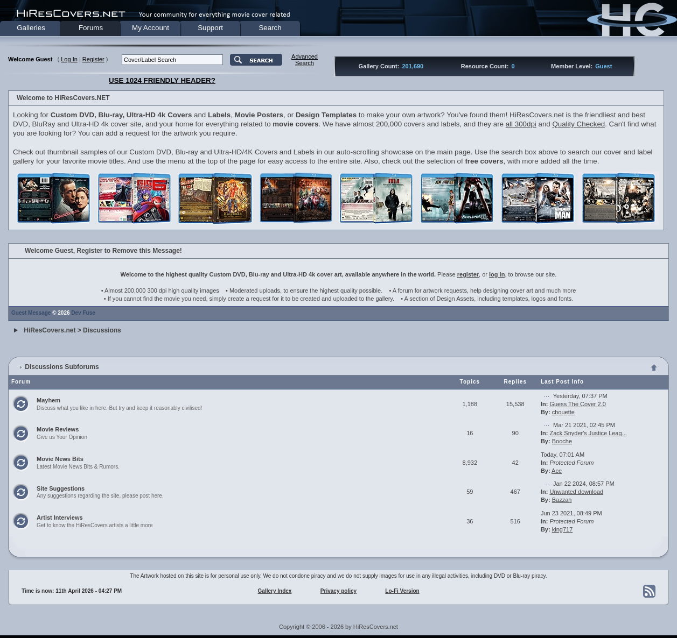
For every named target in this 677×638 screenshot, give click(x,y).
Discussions (102, 330)
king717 (562, 529)
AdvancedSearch (304, 59)
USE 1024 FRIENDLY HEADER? (162, 80)
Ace (557, 470)
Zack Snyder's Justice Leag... (587, 433)
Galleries (31, 28)
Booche (562, 441)
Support (210, 28)
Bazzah (562, 500)
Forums (91, 28)
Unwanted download (576, 491)
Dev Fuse (83, 313)
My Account (150, 28)
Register (93, 59)
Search (270, 28)
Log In (69, 59)
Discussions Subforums (62, 367)
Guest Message (31, 313)
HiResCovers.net (49, 330)
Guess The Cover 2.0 (577, 404)
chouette (563, 412)
